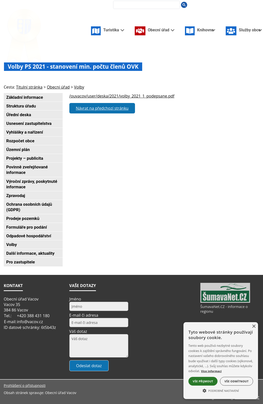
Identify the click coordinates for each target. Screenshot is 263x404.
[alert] (220, 360)
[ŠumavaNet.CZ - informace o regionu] (225, 301)
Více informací (211, 371)
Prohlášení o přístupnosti (24, 385)
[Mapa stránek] (249, 4)
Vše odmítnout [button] (236, 381)
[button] (220, 390)
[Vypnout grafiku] (241, 4)
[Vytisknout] (257, 4)
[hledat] (145, 5)
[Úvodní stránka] (233, 4)
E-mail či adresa (83, 315)
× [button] (254, 326)
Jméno (75, 299)
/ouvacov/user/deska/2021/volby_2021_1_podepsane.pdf (122, 96)
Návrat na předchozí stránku (102, 108)
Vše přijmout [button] (203, 381)
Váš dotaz (78, 331)
